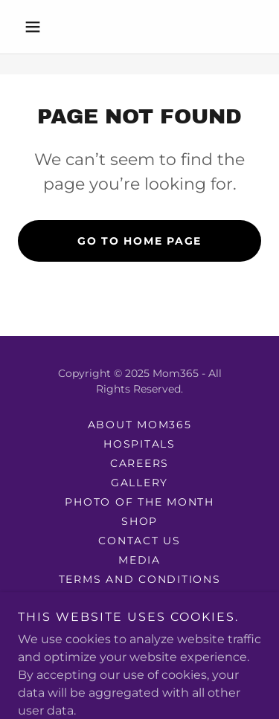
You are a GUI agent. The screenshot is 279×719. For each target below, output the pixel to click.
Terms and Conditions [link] (140, 579)
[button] (36, 27)
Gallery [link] (139, 482)
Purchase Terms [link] (140, 618)
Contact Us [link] (139, 540)
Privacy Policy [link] (139, 598)
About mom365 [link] (140, 424)
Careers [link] (139, 463)
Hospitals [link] (139, 444)
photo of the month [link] (139, 502)
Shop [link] (139, 521)
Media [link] (139, 560)
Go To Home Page (139, 241)
